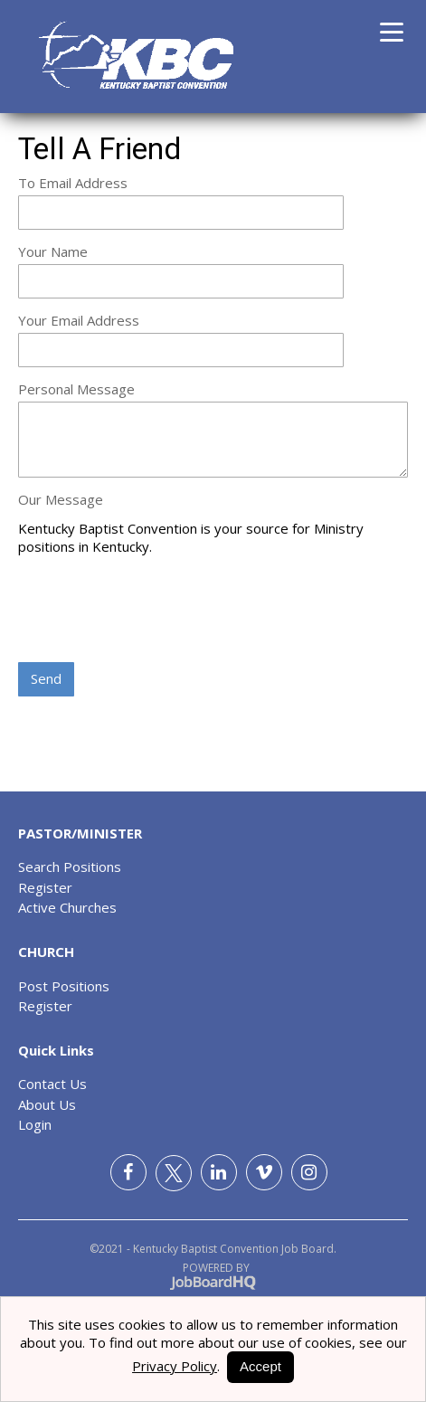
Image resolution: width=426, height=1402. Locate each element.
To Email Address (73, 183)
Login (35, 1124)
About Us (47, 1104)
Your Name (53, 251)
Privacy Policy (174, 1366)
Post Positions (63, 986)
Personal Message (76, 389)
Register (45, 887)
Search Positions (69, 866)
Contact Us (52, 1084)
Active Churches (67, 907)
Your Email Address (78, 320)
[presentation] (155, 610)
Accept (260, 1366)
